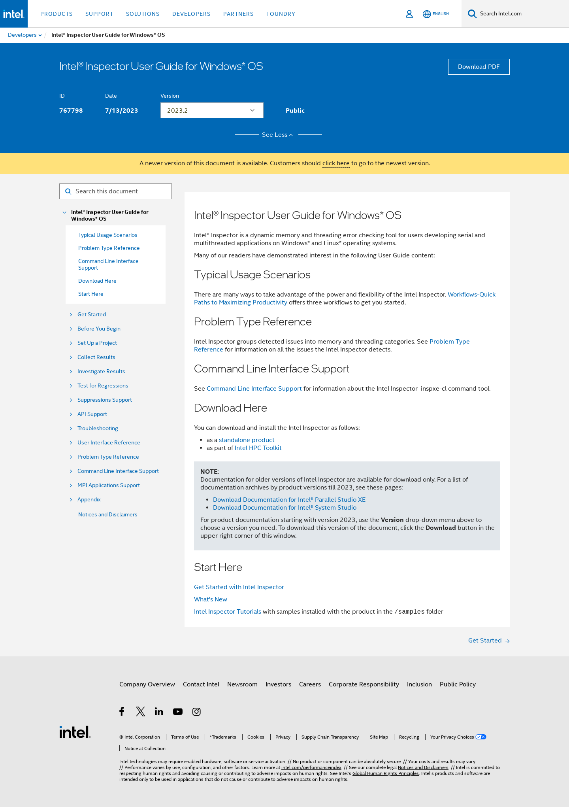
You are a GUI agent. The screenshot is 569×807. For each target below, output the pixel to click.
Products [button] (56, 13)
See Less (279, 135)
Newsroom (242, 684)
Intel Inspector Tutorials (227, 612)
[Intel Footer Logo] (75, 731)
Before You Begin (99, 328)
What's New (210, 599)
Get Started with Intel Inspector (239, 587)
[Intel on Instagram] (197, 713)
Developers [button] (191, 13)
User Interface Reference (108, 442)
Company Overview (147, 684)
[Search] (472, 14)
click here (336, 163)
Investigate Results (101, 371)
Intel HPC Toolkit (258, 448)
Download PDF (479, 67)
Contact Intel (201, 684)
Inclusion (419, 684)
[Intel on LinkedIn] (159, 713)
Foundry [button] (281, 13)
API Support (92, 414)
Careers (310, 684)
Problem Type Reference (108, 457)
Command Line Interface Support (118, 471)
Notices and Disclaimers (108, 514)
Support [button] (99, 13)
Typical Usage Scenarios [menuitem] (108, 234)
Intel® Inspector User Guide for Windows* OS (109, 215)
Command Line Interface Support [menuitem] (108, 264)
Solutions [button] (143, 13)
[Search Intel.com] (523, 14)
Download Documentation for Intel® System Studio (284, 508)
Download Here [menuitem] (97, 280)
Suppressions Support (104, 400)
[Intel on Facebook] (122, 713)
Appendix (89, 499)
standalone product (247, 440)
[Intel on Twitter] (141, 713)
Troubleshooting (97, 428)
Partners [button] (238, 13)
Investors (278, 684)
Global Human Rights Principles (385, 773)
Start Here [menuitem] (91, 293)
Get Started (91, 314)
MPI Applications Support (108, 485)
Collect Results (96, 357)
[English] (436, 14)
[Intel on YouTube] (178, 713)
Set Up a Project (97, 343)
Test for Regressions (102, 385)
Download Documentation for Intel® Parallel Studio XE (289, 500)
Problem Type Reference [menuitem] (109, 247)
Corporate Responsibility (364, 684)
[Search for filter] (115, 191)
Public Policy (458, 684)
